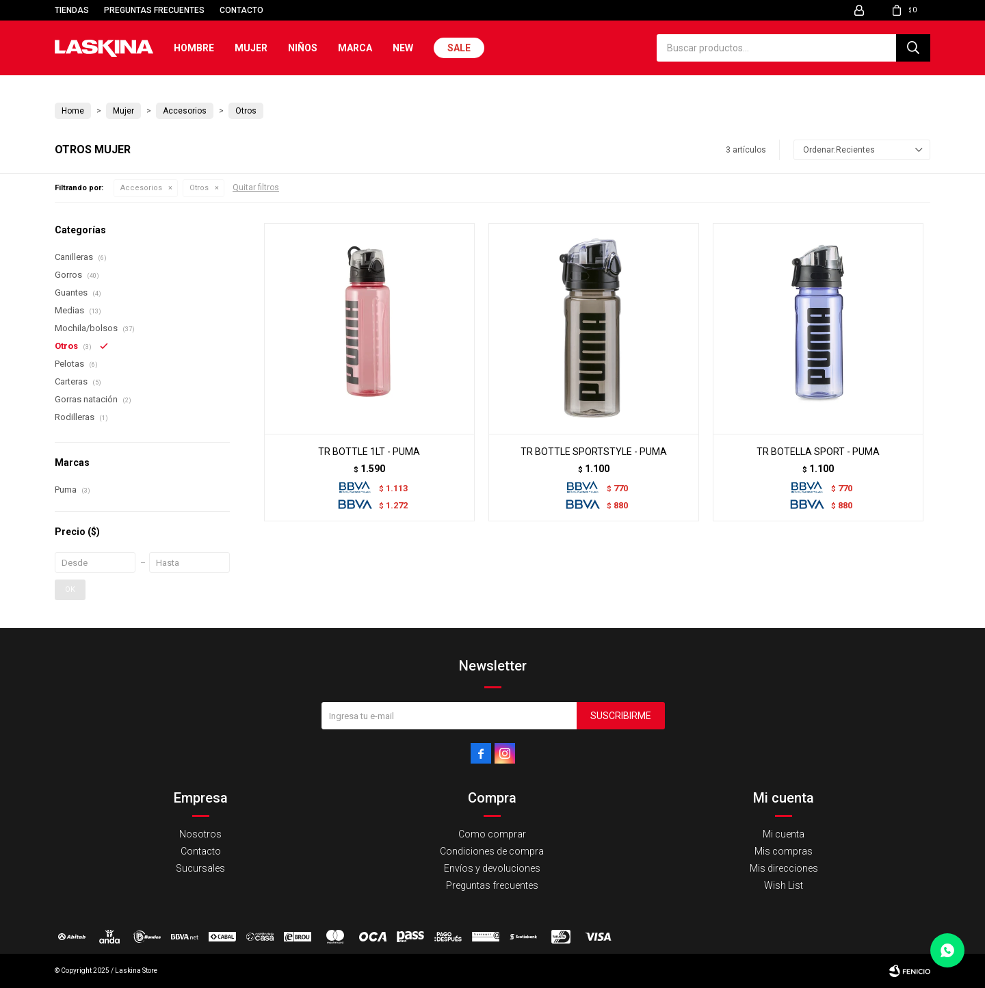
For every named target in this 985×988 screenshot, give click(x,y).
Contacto (241, 10)
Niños (302, 47)
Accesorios (141, 187)
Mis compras (783, 851)
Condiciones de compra (492, 851)
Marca (355, 47)
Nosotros (200, 834)
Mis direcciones (784, 868)
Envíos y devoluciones (492, 868)
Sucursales (200, 868)
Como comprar (492, 834)
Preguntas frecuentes (154, 10)
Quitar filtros (256, 187)
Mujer (251, 47)
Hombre (194, 47)
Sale (459, 47)
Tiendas (72, 10)
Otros (199, 187)
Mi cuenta (783, 834)
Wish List (783, 885)
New (403, 47)
